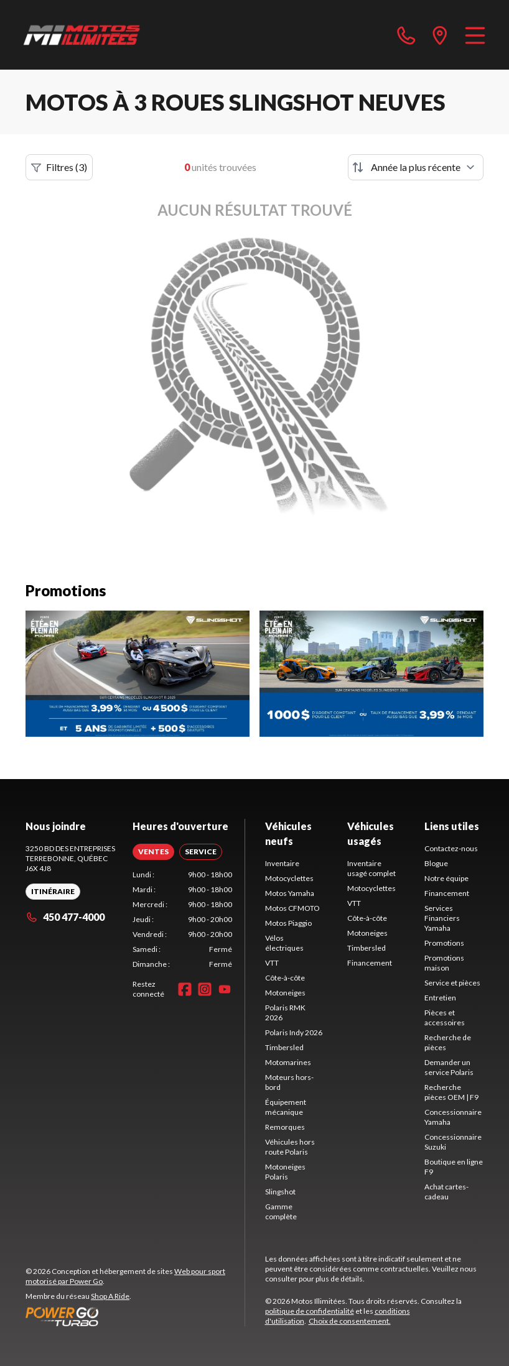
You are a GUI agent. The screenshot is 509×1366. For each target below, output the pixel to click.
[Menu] (475, 34)
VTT (272, 962)
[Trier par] (415, 167)
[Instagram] (204, 989)
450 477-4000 (65, 917)
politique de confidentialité (309, 1311)
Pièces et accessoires (444, 1017)
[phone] (406, 35)
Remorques (285, 1127)
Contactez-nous (451, 848)
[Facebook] (184, 989)
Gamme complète (281, 1211)
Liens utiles (451, 826)
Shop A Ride (110, 1296)
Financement (369, 962)
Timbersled (284, 1047)
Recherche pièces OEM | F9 (451, 1092)
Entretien (440, 997)
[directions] (440, 35)
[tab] (153, 852)
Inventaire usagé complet (371, 868)
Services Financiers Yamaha (442, 918)
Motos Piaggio (288, 923)
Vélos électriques (284, 943)
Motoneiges (285, 992)
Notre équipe (446, 878)
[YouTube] (224, 989)
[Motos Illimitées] (82, 35)
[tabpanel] (182, 919)
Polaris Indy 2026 (293, 1032)
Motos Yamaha (289, 893)
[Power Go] (135, 1316)
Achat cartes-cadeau (446, 1191)
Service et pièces (452, 982)
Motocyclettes (289, 878)
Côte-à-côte (285, 977)
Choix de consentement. (350, 1321)
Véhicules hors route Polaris (290, 1146)
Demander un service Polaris (449, 1067)
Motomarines (288, 1062)
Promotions (444, 943)
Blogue (436, 863)
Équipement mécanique (285, 1107)
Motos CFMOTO (292, 908)
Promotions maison (444, 962)
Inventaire (282, 863)
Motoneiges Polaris (285, 1171)
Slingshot (280, 1191)
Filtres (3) (59, 167)
